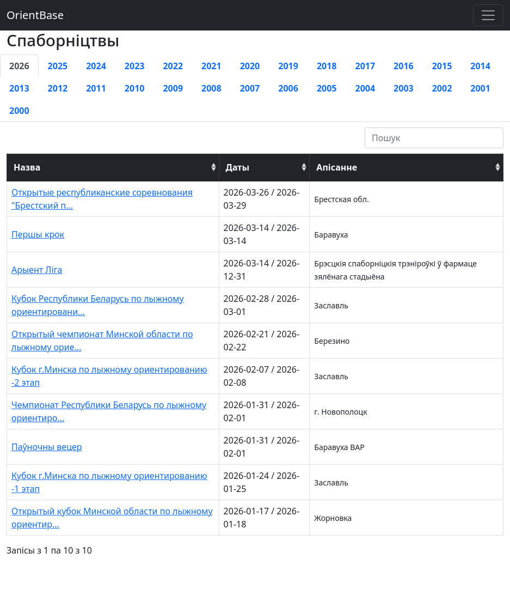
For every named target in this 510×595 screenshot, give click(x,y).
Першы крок (37, 234)
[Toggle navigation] (488, 15)
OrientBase (35, 15)
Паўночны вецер (46, 447)
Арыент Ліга (37, 270)
